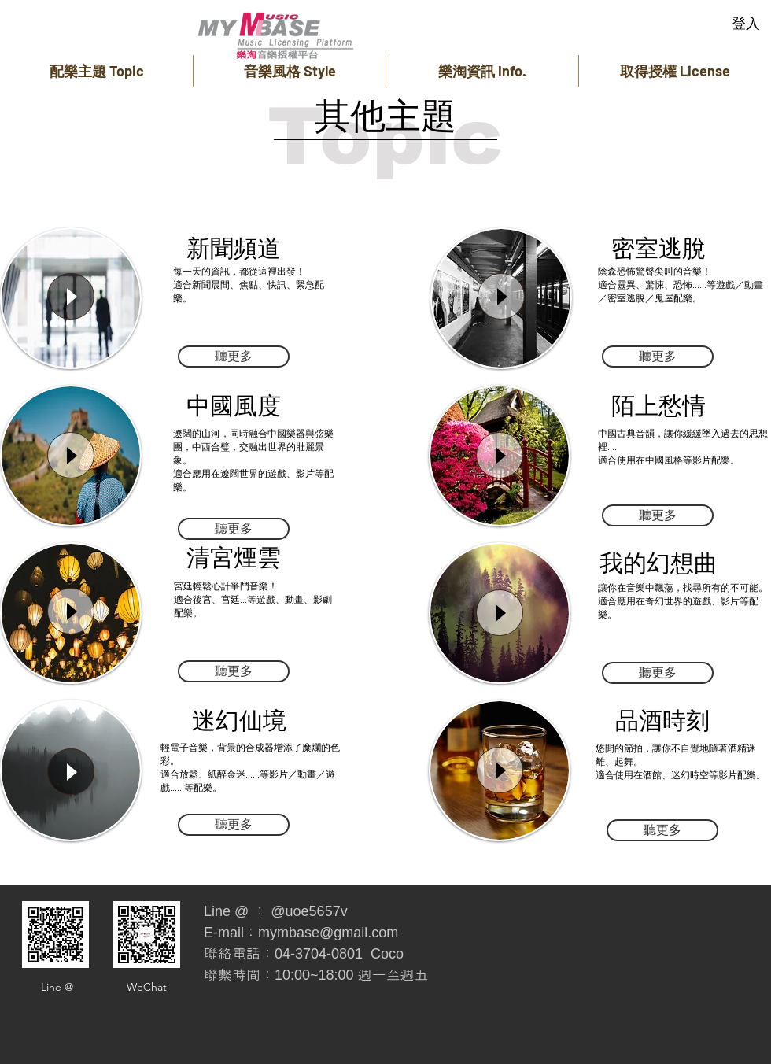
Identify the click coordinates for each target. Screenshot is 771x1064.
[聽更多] (234, 356)
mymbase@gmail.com (328, 932)
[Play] (71, 296)
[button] (96, 71)
